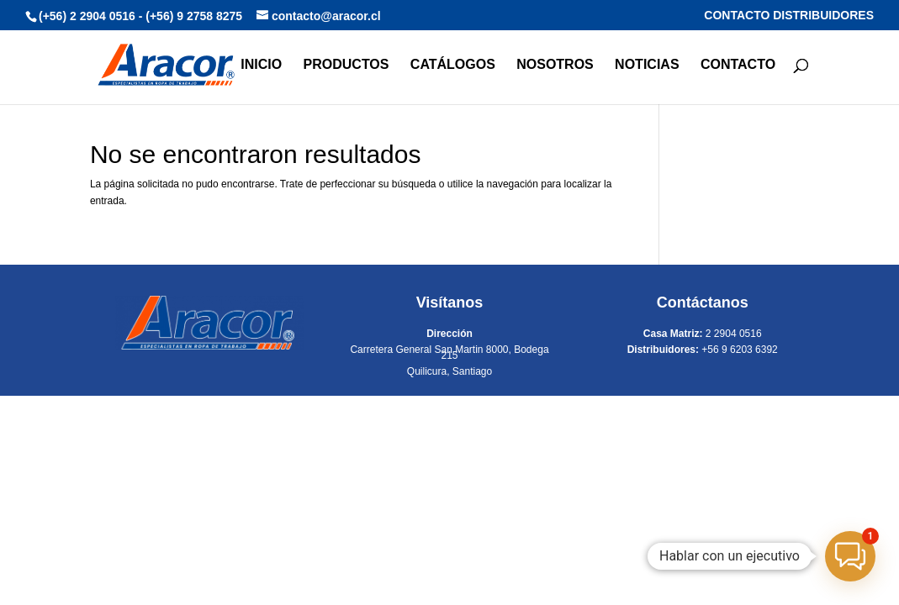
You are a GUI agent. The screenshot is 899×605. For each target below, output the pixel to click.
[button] (850, 556)
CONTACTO (738, 65)
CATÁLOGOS (452, 65)
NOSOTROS (555, 65)
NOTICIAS (647, 65)
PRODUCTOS (346, 65)
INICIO (261, 65)
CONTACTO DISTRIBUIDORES (789, 15)
